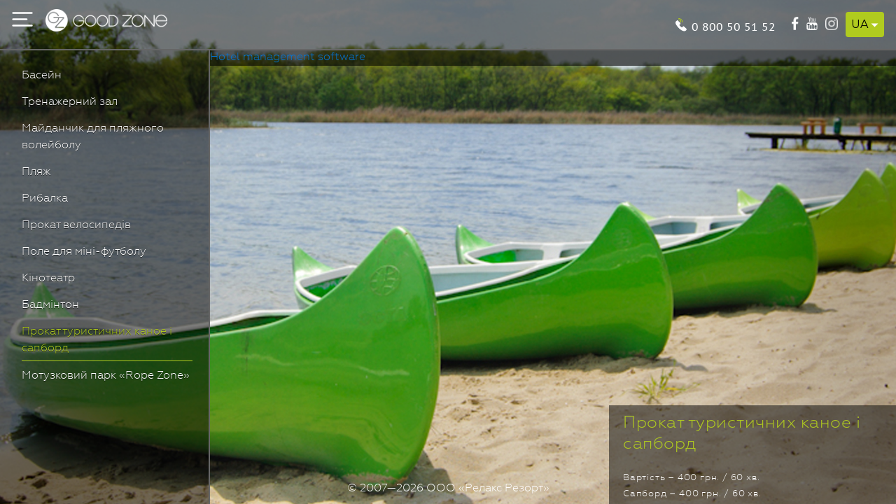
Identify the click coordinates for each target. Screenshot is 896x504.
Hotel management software (287, 57)
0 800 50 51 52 (734, 25)
